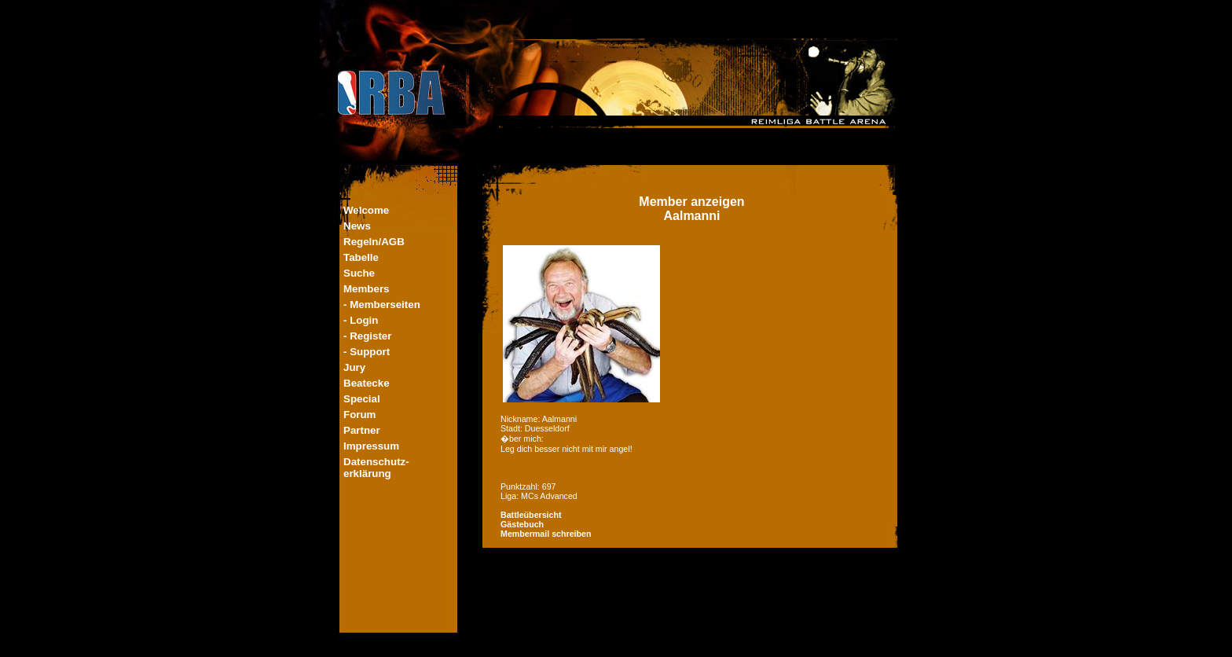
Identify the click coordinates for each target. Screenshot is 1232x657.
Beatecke (366, 383)
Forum (359, 414)
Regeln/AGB (374, 242)
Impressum (371, 446)
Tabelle (361, 257)
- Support (366, 352)
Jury (354, 367)
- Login (360, 320)
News (357, 226)
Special (361, 399)
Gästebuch (522, 524)
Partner (361, 430)
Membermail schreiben (546, 533)
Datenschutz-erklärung (376, 467)
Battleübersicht (531, 514)
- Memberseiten (381, 304)
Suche (359, 273)
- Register (367, 336)
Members (366, 289)
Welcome (366, 210)
